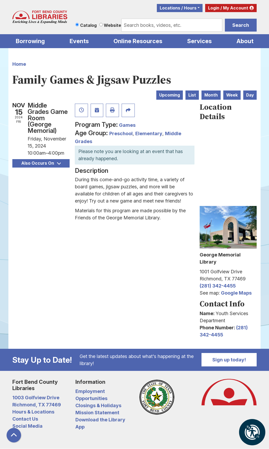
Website (112, 25)
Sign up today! (229, 359)
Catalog (88, 25)
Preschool (121, 133)
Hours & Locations (33, 412)
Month (211, 95)
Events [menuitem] (79, 41)
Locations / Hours (178, 8)
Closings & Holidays (98, 405)
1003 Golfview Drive (35, 397)
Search (240, 25)
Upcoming (169, 95)
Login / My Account (228, 8)
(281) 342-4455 (218, 286)
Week (232, 95)
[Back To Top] (14, 435)
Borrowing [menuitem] (30, 41)
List (192, 95)
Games (127, 125)
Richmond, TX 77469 (36, 404)
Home (19, 64)
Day (250, 95)
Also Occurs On (41, 163)
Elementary (148, 133)
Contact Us (25, 419)
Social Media (27, 426)
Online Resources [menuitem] (137, 41)
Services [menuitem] (199, 41)
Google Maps (236, 293)
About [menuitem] (245, 41)
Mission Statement (97, 412)
